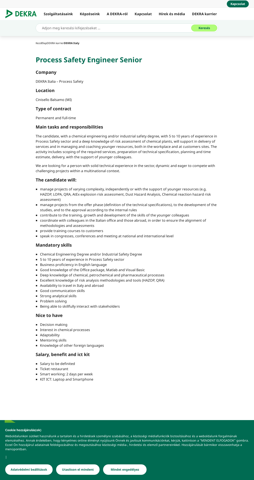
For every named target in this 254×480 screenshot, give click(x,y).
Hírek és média (172, 14)
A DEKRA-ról (117, 14)
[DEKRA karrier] (55, 43)
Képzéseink (90, 14)
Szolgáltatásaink (58, 14)
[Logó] (22, 14)
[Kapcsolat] (238, 3)
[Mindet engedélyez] (125, 471)
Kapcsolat (143, 14)
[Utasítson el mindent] (78, 471)
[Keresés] (204, 28)
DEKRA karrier (204, 14)
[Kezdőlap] (41, 43)
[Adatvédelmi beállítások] (29, 471)
